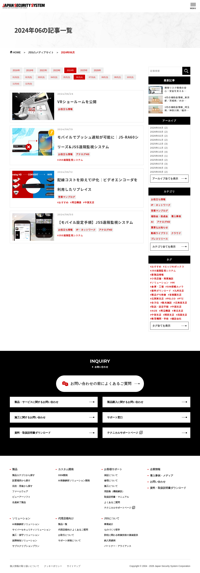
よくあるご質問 (112, 502)
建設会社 (176, 318)
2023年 (56, 70)
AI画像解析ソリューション (25, 524)
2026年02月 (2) (159, 136)
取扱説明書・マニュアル (116, 497)
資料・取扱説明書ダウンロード (168, 488)
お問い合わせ (158, 481)
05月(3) (66, 77)
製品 (14, 469)
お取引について (66, 535)
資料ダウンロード (161, 290)
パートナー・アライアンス (117, 546)
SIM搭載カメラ (175, 286)
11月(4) (16, 84)
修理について (111, 480)
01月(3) (16, 77)
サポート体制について (69, 540)
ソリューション (160, 282)
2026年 (97, 70)
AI (152, 222)
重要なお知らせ (159, 227)
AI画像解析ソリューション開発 (74, 480)
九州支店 (179, 290)
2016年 (16, 70)
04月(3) (54, 77)
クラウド (176, 233)
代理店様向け (66, 518)
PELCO (171, 298)
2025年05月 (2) (159, 172)
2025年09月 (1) (159, 156)
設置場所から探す (21, 480)
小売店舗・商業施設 (162, 278)
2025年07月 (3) (159, 163)
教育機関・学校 (160, 318)
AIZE (154, 310)
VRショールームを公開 (77, 101)
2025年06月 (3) (159, 168)
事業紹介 (108, 524)
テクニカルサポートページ (119, 507)
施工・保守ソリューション (25, 535)
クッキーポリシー (53, 566)
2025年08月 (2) (159, 160)
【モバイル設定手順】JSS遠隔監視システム (95, 222)
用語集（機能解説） (114, 491)
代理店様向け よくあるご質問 (73, 529)
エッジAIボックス (174, 266)
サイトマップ (73, 566)
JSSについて (111, 518)
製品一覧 (62, 524)
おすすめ (63, 202)
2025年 (84, 70)
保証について (111, 475)
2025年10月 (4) (159, 152)
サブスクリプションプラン (25, 546)
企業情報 (155, 469)
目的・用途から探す (22, 486)
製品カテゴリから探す (23, 475)
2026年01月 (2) (159, 140)
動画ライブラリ (159, 233)
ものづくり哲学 (112, 529)
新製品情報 (157, 274)
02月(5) (28, 77)
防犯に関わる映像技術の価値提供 (121, 535)
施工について (111, 486)
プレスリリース (159, 239)
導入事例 (176, 216)
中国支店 (89, 202)
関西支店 (169, 315)
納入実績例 (109, 540)
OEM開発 (63, 475)
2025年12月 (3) (159, 143)
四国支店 (182, 315)
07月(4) (92, 77)
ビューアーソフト (21, 497)
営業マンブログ (66, 197)
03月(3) (41, 77)
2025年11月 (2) (159, 147)
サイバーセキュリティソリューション (31, 529)
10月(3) (130, 77)
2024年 (70, 70)
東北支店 (178, 310)
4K (173, 282)
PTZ (181, 298)
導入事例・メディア (161, 475)
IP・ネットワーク (86, 229)
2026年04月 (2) (159, 127)
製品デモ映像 (158, 294)
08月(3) (105, 77)
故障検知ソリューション (24, 540)
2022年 (43, 70)
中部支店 (156, 315)
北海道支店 (181, 302)
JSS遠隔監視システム (71, 160)
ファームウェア (20, 491)
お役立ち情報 (65, 109)
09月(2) (117, 77)
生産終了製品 (19, 502)
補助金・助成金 (159, 216)
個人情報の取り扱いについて (24, 566)
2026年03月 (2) (159, 131)
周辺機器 (76, 202)
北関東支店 (157, 298)
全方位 (155, 302)
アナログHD (82, 154)
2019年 (29, 70)
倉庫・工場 (157, 286)
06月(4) (79, 77)
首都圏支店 (175, 294)
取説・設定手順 (160, 306)
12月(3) (28, 84)
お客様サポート (113, 469)
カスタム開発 (66, 469)
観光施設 (167, 302)
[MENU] (193, 6)
